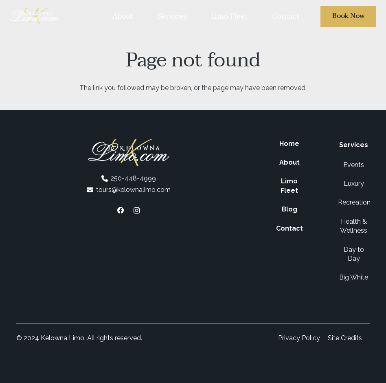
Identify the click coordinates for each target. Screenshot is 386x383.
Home (289, 143)
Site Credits (345, 338)
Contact (289, 228)
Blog (289, 209)
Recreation (354, 202)
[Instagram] (137, 210)
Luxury (354, 183)
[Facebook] (120, 210)
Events (353, 165)
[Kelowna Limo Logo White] (34, 16)
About (289, 162)
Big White (353, 277)
